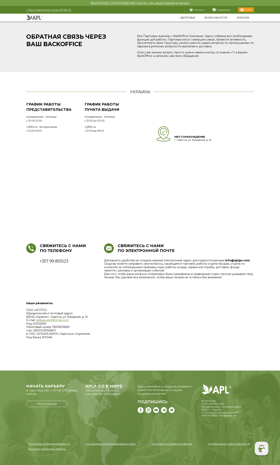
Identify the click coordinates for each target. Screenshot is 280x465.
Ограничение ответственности (229, 443)
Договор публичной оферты (47, 448)
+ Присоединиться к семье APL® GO (48, 9)
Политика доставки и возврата (171, 443)
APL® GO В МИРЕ (103, 386)
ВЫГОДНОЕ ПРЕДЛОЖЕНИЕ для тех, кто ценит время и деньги (140, 3)
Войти (248, 9)
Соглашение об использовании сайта (111, 443)
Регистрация (47, 404)
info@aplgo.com (228, 415)
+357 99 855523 (209, 415)
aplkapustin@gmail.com (52, 320)
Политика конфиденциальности (49, 443)
